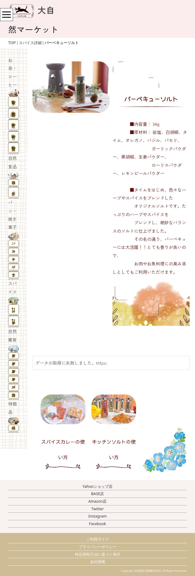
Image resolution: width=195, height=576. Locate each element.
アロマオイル (13, 355)
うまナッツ (13, 274)
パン (13, 243)
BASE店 (97, 493)
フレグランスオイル (13, 371)
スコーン (13, 251)
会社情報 (97, 561)
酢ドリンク (13, 193)
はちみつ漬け (13, 182)
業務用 (13, 149)
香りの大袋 (13, 395)
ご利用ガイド (97, 539)
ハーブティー (13, 103)
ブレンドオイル (13, 363)
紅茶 (13, 126)
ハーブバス (13, 387)
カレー (13, 311)
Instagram (97, 516)
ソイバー (13, 266)
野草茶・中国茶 (14, 114)
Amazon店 (97, 501)
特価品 (13, 427)
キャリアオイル (13, 379)
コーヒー (13, 137)
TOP (12, 43)
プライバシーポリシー (98, 546)
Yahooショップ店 (97, 486)
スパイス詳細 (30, 43)
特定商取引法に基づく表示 (97, 554)
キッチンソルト (13, 322)
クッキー (13, 259)
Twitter (97, 508)
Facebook (97, 523)
